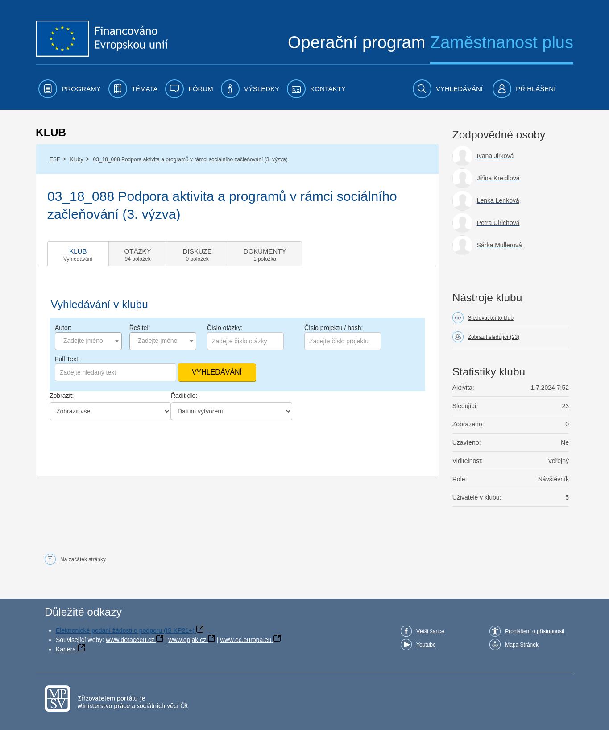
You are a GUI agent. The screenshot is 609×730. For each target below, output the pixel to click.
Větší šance (430, 631)
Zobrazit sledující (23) (493, 337)
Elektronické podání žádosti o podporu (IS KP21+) (125, 630)
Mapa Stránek (522, 645)
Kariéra (66, 649)
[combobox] (88, 341)
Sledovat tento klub (491, 318)
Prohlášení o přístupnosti (534, 631)
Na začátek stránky (83, 559)
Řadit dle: (184, 395)
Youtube (426, 645)
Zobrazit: (62, 395)
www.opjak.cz (187, 639)
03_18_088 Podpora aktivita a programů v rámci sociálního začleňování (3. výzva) (190, 159)
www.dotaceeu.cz (130, 639)
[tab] (78, 253)
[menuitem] (70, 89)
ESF (55, 159)
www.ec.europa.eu (245, 639)
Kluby (76, 159)
